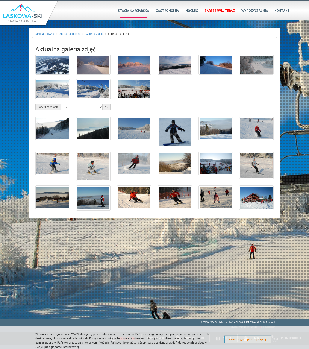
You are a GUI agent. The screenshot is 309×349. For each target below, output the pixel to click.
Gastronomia (167, 10)
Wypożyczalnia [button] (254, 10)
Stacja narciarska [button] (133, 10)
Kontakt (282, 10)
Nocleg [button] (191, 10)
